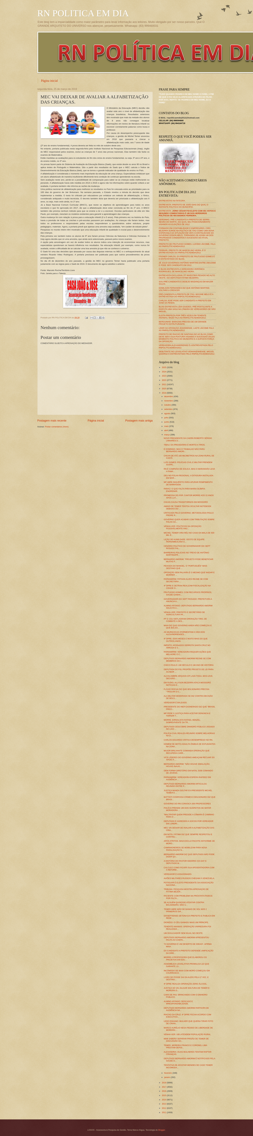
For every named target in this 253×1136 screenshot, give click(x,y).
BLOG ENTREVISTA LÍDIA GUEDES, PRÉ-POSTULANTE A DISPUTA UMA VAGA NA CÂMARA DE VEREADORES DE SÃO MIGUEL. (187, 309)
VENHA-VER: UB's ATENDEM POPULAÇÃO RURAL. (187, 1034)
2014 (164, 1100)
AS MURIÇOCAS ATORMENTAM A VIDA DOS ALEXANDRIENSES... (184, 633)
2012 (164, 1108)
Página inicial (49, 80)
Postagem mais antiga (139, 420)
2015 (164, 1095)
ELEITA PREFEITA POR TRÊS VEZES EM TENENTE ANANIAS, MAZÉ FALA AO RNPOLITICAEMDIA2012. (182, 316)
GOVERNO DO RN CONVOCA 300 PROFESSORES (187, 803)
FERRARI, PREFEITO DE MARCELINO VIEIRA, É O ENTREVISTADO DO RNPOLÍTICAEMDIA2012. (182, 251)
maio (166, 426)
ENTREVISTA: (187, 213)
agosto (167, 413)
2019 (164, 393)
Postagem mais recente (51, 420)
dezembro (169, 396)
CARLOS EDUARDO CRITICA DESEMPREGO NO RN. (188, 740)
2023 (164, 376)
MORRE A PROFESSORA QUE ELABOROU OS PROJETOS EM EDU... (185, 958)
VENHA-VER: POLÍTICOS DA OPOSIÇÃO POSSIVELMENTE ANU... (182, 527)
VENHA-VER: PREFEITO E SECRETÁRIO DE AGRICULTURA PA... (184, 613)
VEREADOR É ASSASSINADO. (178, 874)
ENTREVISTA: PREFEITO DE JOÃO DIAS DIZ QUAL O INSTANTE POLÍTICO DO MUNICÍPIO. (183, 206)
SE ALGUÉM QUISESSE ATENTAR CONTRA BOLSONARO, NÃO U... (184, 903)
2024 (164, 372)
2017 (164, 1087)
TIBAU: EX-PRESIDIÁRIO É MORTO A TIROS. (184, 445)
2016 (164, 1091)
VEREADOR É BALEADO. (175, 702)
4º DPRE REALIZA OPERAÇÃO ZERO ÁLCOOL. (185, 984)
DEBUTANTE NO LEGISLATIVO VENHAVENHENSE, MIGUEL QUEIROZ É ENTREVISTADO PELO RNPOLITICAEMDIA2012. (187, 352)
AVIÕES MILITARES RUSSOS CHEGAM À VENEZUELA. (189, 878)
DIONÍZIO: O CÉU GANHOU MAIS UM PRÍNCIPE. (186, 922)
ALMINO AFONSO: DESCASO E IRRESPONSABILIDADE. (178, 1002)
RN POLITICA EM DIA (83, 13)
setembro (168, 409)
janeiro (167, 1077)
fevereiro (168, 1073)
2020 (164, 388)
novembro (169, 401)
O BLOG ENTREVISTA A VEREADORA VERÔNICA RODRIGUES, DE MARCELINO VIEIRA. (182, 270)
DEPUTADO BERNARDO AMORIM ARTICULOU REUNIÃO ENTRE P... (185, 785)
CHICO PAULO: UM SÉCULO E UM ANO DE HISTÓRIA (189, 665)
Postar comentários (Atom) (57, 427)
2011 (164, 1112)
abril (166, 430)
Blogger (161, 1130)
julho (166, 417)
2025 (164, 367)
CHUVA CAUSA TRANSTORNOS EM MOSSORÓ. (186, 502)
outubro (167, 405)
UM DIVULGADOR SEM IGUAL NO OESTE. (183, 933)
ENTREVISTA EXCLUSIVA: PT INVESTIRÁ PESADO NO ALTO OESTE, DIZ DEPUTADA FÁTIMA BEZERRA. (187, 276)
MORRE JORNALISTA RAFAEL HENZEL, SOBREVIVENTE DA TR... (182, 721)
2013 (164, 1104)
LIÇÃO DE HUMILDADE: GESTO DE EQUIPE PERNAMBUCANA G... (184, 540)
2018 (164, 1082)
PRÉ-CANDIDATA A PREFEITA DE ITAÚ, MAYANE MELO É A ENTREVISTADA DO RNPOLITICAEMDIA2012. (186, 295)
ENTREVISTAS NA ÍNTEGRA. (172, 201)
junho (167, 422)
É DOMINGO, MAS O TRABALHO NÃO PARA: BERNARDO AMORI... (184, 450)
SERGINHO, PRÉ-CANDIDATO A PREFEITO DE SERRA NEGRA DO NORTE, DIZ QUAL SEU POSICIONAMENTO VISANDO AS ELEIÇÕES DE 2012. (184, 222)
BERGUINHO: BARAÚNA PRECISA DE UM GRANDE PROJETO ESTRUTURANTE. (183, 323)
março (167, 435)
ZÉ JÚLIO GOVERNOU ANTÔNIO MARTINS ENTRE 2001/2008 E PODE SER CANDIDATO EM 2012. (187, 264)
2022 (164, 380)
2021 (164, 384)
